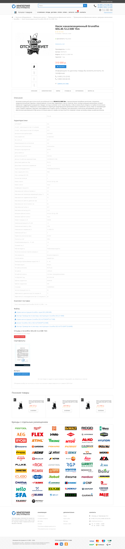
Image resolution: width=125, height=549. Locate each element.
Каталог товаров (25, 12)
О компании (41, 516)
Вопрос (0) (91, 91)
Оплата (40, 524)
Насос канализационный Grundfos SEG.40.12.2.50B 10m (103, 402)
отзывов (58, 33)
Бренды (65, 521)
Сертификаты (79, 91)
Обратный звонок (108, 12)
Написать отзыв (66, 33)
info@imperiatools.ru (97, 521)
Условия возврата (43, 518)
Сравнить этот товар (63, 83)
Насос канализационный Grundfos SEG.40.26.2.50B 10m (36, 402)
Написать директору (106, 1)
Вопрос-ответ (67, 524)
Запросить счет (60, 44)
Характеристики (47, 91)
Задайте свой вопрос (22, 374)
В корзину (33, 410)
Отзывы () (68, 91)
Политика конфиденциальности (47, 526)
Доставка (40, 521)
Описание (34, 91)
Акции (65, 516)
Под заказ (60, 66)
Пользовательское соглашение (47, 529)
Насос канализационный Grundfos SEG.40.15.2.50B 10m (70, 402)
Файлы (58, 91)
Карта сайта (66, 518)
